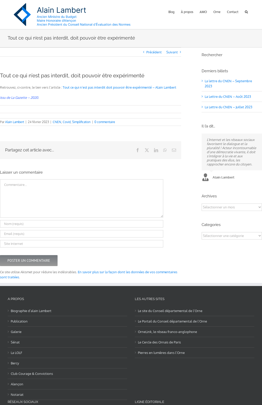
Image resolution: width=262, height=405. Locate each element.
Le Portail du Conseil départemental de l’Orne (172, 321)
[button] (246, 11)
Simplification (81, 122)
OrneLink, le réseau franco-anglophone (167, 332)
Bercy (15, 363)
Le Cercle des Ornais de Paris (159, 342)
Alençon (17, 384)
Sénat (15, 342)
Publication (19, 321)
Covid (67, 122)
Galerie (16, 332)
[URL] (81, 243)
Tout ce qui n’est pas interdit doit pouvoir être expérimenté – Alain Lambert (119, 87)
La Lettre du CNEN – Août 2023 (228, 96)
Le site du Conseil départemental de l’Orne (170, 311)
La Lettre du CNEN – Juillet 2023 (228, 107)
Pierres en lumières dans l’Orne (161, 353)
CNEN (57, 122)
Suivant (172, 52)
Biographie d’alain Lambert (31, 311)
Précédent (154, 52)
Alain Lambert (14, 122)
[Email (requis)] (81, 233)
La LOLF (16, 353)
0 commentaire (104, 122)
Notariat (17, 394)
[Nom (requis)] (81, 224)
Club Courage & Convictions (32, 374)
